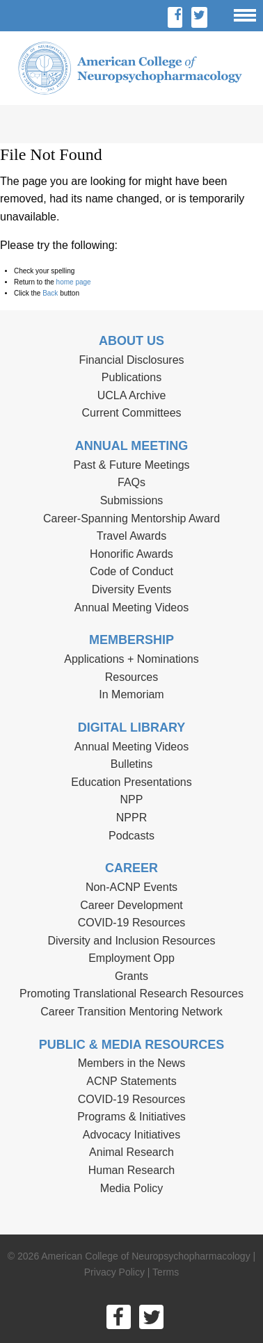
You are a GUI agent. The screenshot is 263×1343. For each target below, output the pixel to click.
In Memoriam (131, 694)
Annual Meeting (132, 446)
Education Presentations (131, 782)
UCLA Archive (131, 395)
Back (50, 293)
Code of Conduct (131, 571)
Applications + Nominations (131, 659)
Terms (165, 1272)
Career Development (131, 905)
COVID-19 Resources (132, 922)
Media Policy (132, 1188)
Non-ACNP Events (131, 887)
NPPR (131, 817)
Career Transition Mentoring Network (131, 1012)
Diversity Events (132, 589)
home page (73, 282)
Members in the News (132, 1063)
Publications (131, 377)
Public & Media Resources (131, 1045)
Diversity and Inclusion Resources (132, 941)
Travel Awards (131, 536)
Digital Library (132, 727)
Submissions (132, 500)
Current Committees (131, 413)
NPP (131, 799)
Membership (131, 640)
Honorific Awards (131, 554)
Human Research (131, 1170)
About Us (131, 341)
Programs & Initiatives (131, 1117)
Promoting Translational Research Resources (131, 993)
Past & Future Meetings (131, 465)
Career (131, 868)
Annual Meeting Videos (131, 607)
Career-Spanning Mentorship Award (131, 518)
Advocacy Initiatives (132, 1135)
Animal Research (131, 1152)
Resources (131, 677)
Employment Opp (131, 958)
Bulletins (131, 764)
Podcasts (131, 836)
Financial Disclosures (131, 360)
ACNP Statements (131, 1081)
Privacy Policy (114, 1272)
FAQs (131, 482)
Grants (131, 976)
